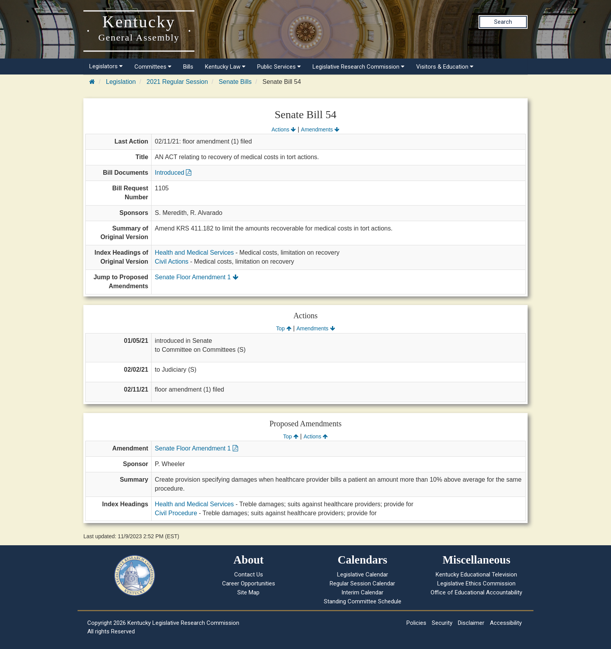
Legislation (121, 81)
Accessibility (506, 622)
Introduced (173, 172)
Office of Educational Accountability (476, 592)
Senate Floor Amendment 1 (196, 277)
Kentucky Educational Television (476, 574)
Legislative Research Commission (358, 66)
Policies (416, 622)
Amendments (320, 129)
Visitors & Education (444, 66)
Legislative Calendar (362, 574)
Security (442, 622)
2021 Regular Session (177, 81)
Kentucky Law (225, 66)
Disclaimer (471, 622)
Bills (188, 66)
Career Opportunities (248, 583)
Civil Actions (171, 261)
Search (503, 21)
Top (283, 328)
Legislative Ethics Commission (476, 583)
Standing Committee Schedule (362, 601)
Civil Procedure (176, 513)
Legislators (106, 66)
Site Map (248, 592)
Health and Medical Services (194, 252)
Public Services (279, 66)
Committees (152, 66)
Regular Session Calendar (362, 583)
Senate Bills (235, 81)
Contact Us (248, 574)
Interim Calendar (362, 592)
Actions (284, 129)
